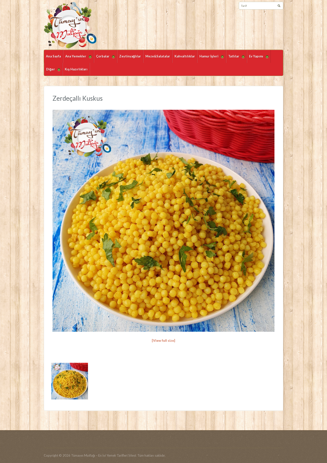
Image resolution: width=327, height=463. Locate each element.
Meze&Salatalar (157, 56)
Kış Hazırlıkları (76, 69)
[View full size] (163, 340)
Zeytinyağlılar (130, 56)
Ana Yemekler (77, 58)
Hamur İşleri (210, 58)
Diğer (52, 71)
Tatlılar (235, 58)
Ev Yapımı (258, 58)
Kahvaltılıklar (184, 56)
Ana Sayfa (53, 56)
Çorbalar (104, 58)
